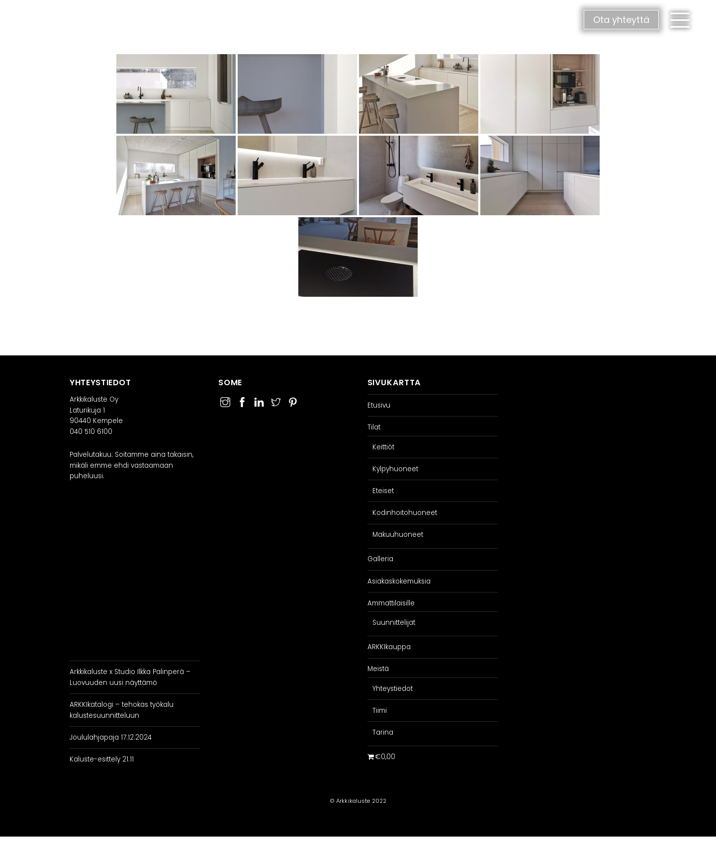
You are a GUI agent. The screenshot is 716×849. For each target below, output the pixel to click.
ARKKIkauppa (389, 647)
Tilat (373, 427)
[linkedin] (259, 401)
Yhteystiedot (392, 688)
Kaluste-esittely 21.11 (102, 759)
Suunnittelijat (393, 622)
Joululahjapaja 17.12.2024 (111, 737)
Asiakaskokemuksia (399, 581)
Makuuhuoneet (397, 534)
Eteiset (383, 491)
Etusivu (378, 405)
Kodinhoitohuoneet (404, 512)
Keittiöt (383, 447)
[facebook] (242, 401)
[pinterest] (293, 401)
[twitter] (276, 401)
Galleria (380, 559)
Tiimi (379, 710)
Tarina (382, 732)
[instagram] (225, 401)
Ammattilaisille (391, 603)
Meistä (378, 669)
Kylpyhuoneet (395, 469)
